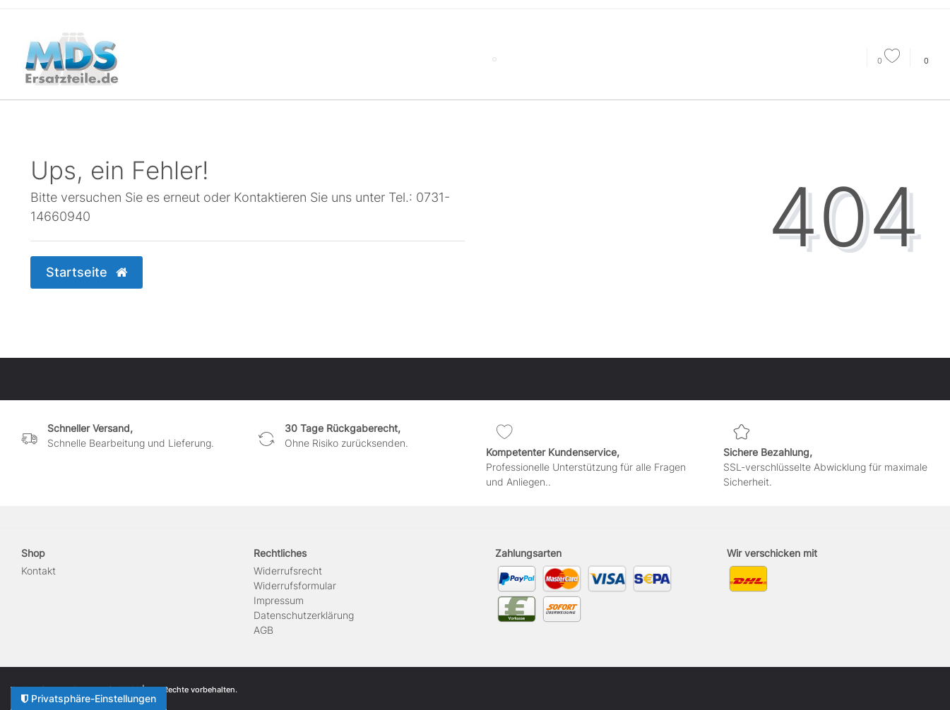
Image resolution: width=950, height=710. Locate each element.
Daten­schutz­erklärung (304, 615)
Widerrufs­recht (288, 571)
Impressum (279, 600)
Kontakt (38, 571)
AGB (263, 630)
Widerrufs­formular (295, 585)
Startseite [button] (86, 272)
